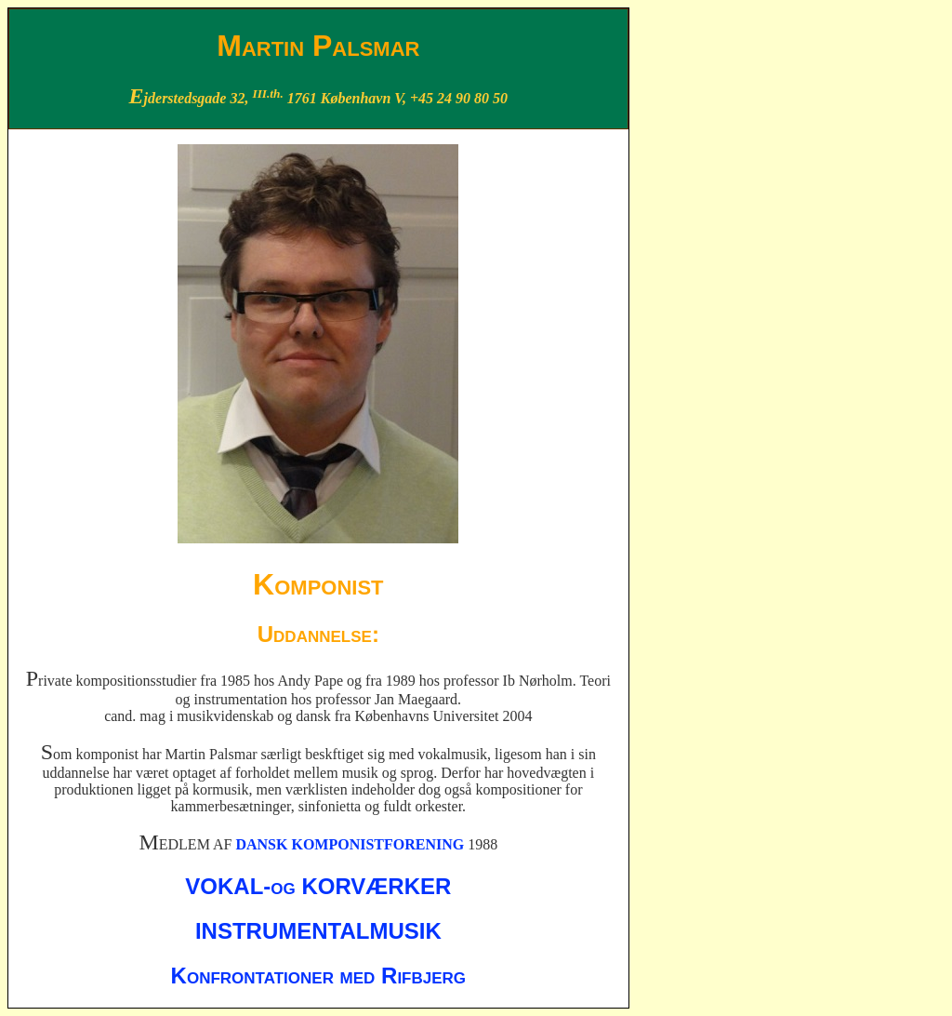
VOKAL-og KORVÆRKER (318, 886)
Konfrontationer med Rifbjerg (318, 975)
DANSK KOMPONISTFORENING (349, 844)
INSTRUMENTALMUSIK (318, 930)
